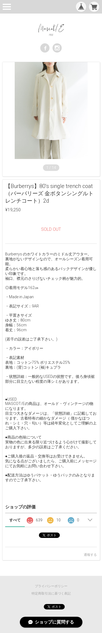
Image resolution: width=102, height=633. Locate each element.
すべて (15, 520)
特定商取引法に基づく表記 (51, 593)
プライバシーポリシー (51, 586)
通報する (90, 555)
